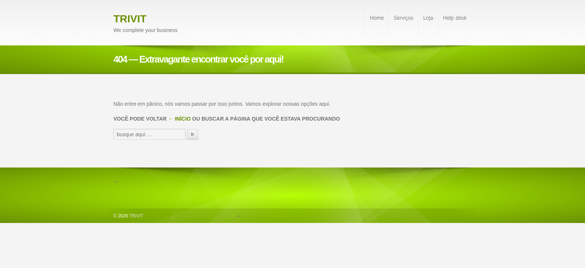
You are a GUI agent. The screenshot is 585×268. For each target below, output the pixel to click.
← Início (179, 119)
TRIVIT (130, 19)
